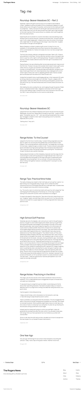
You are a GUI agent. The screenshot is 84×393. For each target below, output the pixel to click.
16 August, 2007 (23, 344)
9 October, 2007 (23, 166)
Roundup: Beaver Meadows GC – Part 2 (39, 20)
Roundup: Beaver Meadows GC (35, 108)
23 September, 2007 (24, 205)
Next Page (77, 362)
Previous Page (8, 362)
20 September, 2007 (24, 261)
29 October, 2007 (23, 95)
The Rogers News (9, 2)
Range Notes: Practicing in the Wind (37, 274)
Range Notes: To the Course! (34, 137)
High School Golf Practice (32, 217)
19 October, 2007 (23, 125)
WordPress (78, 389)
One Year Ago (26, 335)
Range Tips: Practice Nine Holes (35, 179)
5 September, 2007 (24, 322)
